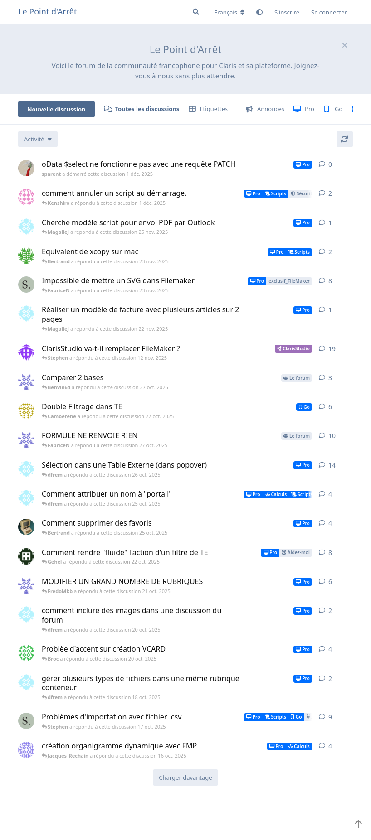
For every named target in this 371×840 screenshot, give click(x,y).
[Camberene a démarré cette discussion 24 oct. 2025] (26, 410)
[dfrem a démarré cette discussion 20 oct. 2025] (26, 469)
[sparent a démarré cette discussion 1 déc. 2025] (26, 168)
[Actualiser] (345, 139)
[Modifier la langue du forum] (229, 12)
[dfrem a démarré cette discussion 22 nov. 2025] (26, 313)
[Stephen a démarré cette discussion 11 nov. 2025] (26, 284)
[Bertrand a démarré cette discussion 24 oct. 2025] (26, 527)
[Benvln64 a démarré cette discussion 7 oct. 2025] (26, 585)
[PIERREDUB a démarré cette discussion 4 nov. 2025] (26, 255)
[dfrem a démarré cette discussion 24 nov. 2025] (26, 226)
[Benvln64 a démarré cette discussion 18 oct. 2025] (26, 439)
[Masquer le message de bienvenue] (345, 45)
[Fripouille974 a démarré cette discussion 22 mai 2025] (26, 750)
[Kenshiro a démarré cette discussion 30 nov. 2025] (26, 197)
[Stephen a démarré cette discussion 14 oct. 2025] (26, 721)
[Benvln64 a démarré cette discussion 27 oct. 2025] (26, 381)
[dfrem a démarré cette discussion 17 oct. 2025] (26, 682)
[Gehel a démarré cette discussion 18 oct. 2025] (26, 556)
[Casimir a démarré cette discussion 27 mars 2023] (26, 352)
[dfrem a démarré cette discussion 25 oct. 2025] (26, 498)
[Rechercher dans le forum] (196, 12)
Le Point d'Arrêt (47, 11)
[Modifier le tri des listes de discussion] (38, 139)
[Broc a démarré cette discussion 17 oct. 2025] (26, 653)
